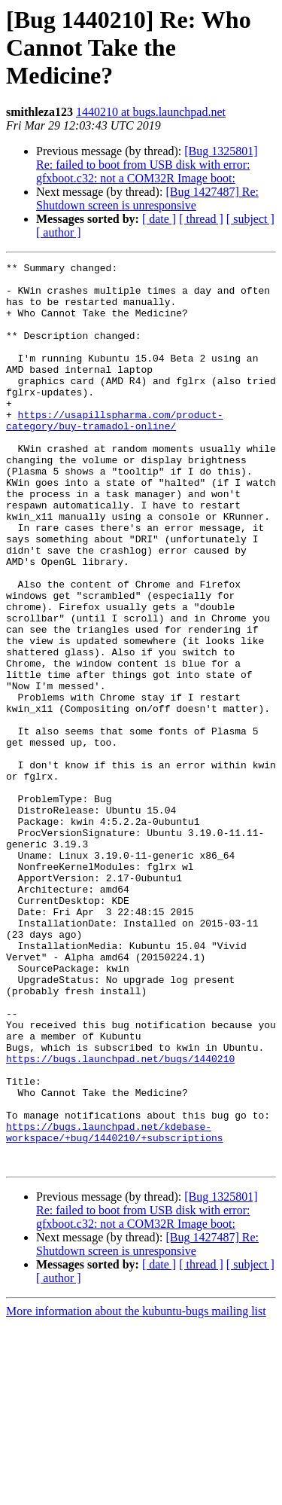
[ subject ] (250, 218)
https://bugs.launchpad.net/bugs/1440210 (120, 1219)
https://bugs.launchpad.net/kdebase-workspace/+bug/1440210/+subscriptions (114, 1306)
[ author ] (58, 232)
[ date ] (159, 218)
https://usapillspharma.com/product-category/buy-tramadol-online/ (114, 452)
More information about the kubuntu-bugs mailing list (136, 1491)
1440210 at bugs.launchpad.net (151, 111)
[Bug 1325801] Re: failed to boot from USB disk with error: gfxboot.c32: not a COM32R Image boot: (147, 165)
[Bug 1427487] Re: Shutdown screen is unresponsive (147, 198)
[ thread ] (201, 218)
